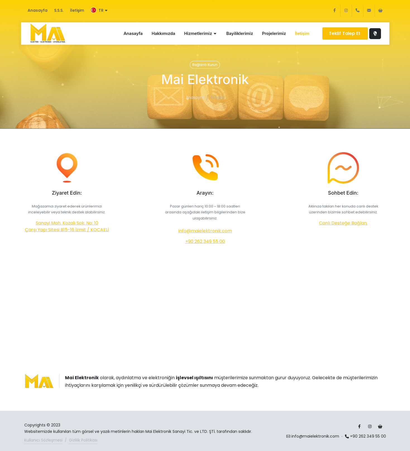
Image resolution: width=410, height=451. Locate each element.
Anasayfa (37, 10)
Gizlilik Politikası (83, 440)
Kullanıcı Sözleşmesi (43, 440)
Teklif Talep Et (345, 33)
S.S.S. (58, 10)
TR (99, 10)
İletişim (77, 10)
